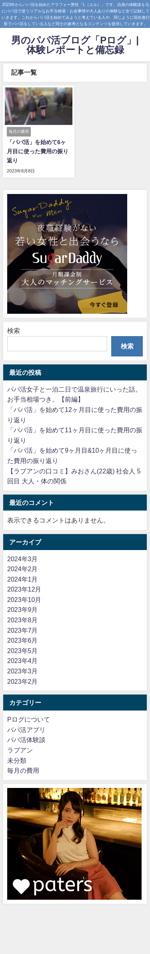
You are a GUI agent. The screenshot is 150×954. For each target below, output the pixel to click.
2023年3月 (22, 671)
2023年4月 (22, 660)
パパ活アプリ (26, 729)
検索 (13, 330)
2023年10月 (24, 599)
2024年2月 (22, 569)
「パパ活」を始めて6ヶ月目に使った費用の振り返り (37, 151)
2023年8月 (22, 620)
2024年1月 (22, 579)
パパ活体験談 (26, 739)
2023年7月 (22, 630)
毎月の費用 (23, 770)
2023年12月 (24, 589)
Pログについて (28, 719)
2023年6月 (22, 640)
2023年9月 (22, 609)
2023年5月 (22, 650)
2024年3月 (22, 559)
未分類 (16, 760)
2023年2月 (22, 681)
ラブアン (20, 750)
